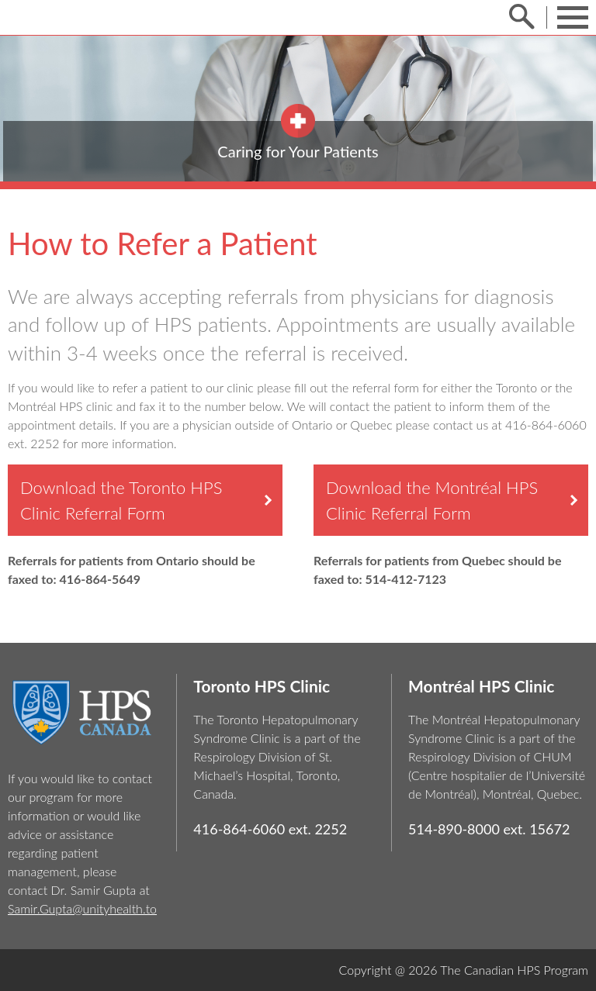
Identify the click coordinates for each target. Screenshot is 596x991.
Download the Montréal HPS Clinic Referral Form (432, 500)
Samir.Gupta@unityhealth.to (82, 908)
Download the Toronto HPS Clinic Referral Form (121, 500)
